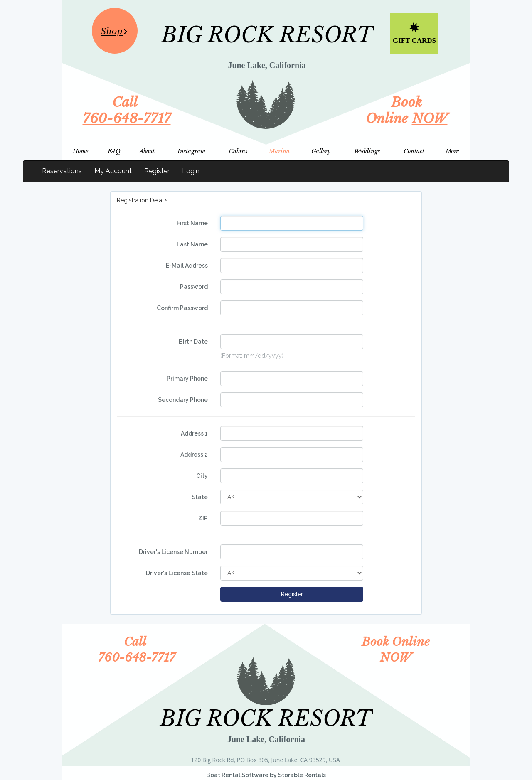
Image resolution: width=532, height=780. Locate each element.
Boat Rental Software (266, 775)
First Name (192, 223)
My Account (113, 171)
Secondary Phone (183, 399)
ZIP (203, 518)
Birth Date (193, 341)
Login (191, 171)
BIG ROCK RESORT (267, 35)
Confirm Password (182, 308)
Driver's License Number (173, 552)
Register (157, 171)
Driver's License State (177, 573)
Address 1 (194, 433)
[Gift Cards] (414, 33)
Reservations (62, 171)
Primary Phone (187, 378)
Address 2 (194, 454)
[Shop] (115, 31)
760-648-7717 (127, 118)
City (202, 475)
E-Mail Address (187, 265)
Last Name (192, 244)
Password (194, 286)
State (200, 497)
